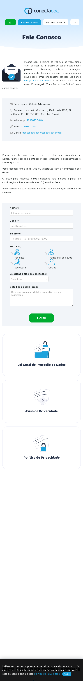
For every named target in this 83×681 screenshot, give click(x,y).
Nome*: (14, 208)
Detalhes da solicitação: (24, 287)
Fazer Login (55, 22)
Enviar (41, 318)
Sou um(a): (16, 246)
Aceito (67, 674)
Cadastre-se (29, 22)
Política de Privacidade (47, 673)
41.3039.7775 (28, 126)
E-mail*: (14, 220)
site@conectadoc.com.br (37, 80)
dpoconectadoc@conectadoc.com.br (42, 132)
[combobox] (29, 279)
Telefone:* (16, 233)
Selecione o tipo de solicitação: (28, 273)
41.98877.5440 (35, 120)
